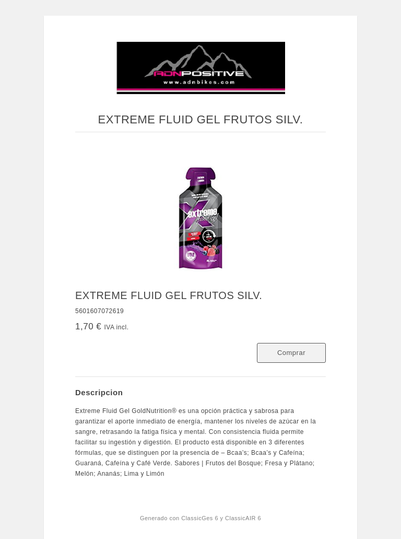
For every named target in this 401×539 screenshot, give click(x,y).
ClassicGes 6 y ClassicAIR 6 (221, 518)
